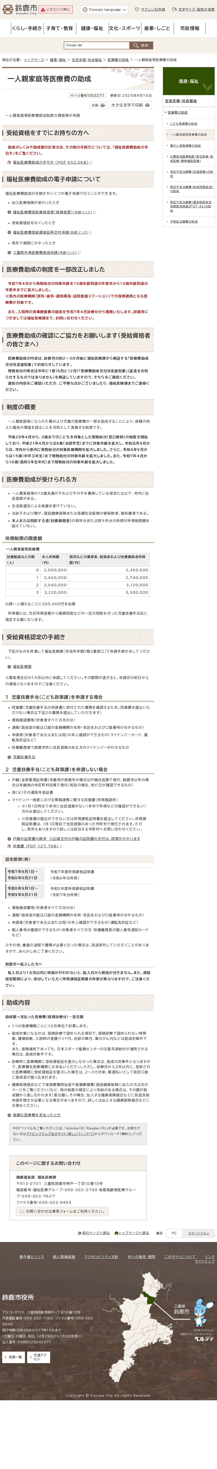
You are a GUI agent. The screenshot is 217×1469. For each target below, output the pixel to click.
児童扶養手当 (24, 757)
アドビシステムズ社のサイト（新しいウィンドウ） (60, 1134)
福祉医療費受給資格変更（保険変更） (54, 212)
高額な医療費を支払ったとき (37, 1115)
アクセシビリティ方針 (101, 1257)
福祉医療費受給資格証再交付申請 (52, 232)
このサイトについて (180, 1257)
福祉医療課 (22, 666)
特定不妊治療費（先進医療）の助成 (191, 173)
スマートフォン (198, 1233)
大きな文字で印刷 (127, 105)
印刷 (95, 105)
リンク (210, 1257)
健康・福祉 (58, 60)
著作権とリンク (31, 1257)
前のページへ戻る (96, 1233)
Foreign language (105, 9)
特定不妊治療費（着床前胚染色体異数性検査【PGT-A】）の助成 (191, 206)
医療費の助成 (118, 60)
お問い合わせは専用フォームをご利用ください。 (65, 1211)
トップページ (34, 60)
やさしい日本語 (153, 9)
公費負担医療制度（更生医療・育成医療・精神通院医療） (191, 158)
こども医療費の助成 (183, 123)
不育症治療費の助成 (184, 221)
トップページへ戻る (134, 1233)
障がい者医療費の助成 (185, 145)
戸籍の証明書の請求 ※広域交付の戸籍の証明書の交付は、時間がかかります (76, 838)
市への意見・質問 (142, 1257)
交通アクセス (40, 1357)
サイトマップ (205, 1261)
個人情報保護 (64, 1257)
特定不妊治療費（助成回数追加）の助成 (191, 189)
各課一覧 (15, 1357)
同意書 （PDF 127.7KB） (37, 846)
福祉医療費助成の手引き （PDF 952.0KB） (52, 162)
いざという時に (58, 9)
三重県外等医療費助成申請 (47, 252)
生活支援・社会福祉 (87, 60)
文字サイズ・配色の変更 (196, 9)
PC (174, 1233)
